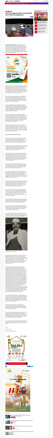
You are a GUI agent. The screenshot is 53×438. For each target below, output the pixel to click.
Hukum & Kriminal (15, 417)
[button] (43, 1)
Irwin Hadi (8, 16)
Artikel (6, 11)
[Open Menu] (47, 1)
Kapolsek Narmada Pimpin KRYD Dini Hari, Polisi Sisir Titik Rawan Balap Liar (42, 25)
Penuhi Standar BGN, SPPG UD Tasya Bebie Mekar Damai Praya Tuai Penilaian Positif (22, 422)
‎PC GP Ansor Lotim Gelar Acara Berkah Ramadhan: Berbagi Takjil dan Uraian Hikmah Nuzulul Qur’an (42, 28)
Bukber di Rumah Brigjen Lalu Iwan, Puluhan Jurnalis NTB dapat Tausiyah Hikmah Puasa (42, 22)
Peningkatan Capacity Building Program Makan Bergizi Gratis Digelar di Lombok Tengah (41, 31)
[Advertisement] (26, 7)
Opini (11, 11)
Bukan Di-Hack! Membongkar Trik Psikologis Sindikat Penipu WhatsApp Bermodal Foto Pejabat (23, 416)
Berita (14, 423)
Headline (9, 11)
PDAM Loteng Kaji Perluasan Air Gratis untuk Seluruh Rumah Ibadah (24, 428)
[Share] (32, 17)
